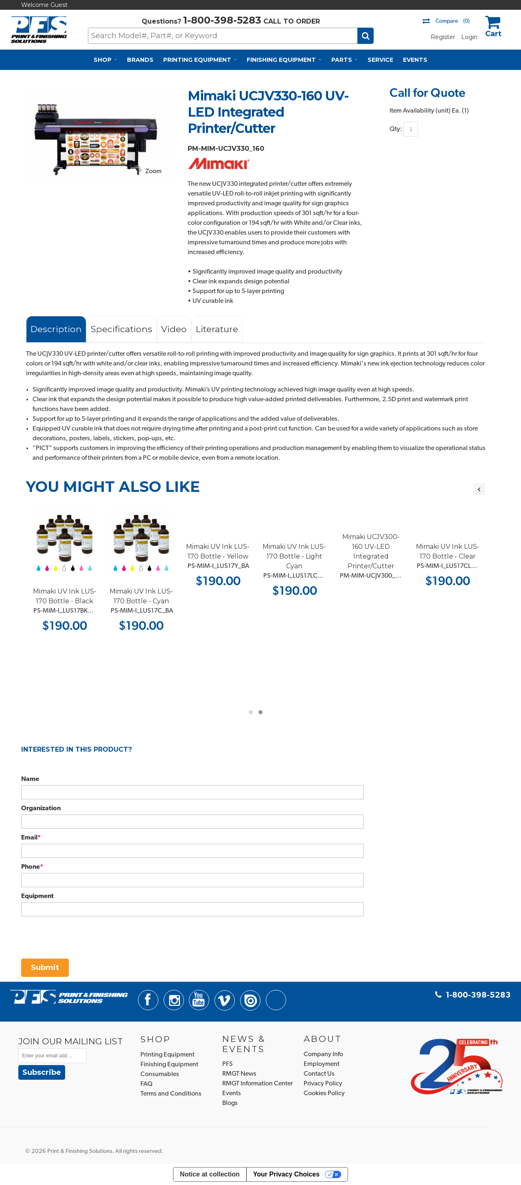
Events (231, 1093)
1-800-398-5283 (222, 20)
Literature (217, 329)
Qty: (396, 129)
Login (469, 37)
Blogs (230, 1103)
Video (174, 329)
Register (443, 37)
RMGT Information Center (257, 1084)
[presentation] (83, 932)
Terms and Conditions (170, 1094)
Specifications (121, 329)
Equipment (37, 896)
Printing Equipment (167, 1055)
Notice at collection (210, 1174)
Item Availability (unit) (420, 111)
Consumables (159, 1074)
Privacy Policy (323, 1084)
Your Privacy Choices (286, 1174)
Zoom (153, 171)
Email (29, 838)
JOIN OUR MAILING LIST (70, 1041)
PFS (227, 1064)
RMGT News (239, 1074)
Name (30, 779)
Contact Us (319, 1074)
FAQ (146, 1084)
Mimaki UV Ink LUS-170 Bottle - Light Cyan (323, 556)
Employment (321, 1064)
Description (56, 329)
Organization (41, 808)
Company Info (323, 1054)
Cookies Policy (324, 1093)
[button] (251, 712)
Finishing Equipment (169, 1064)
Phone (30, 867)
